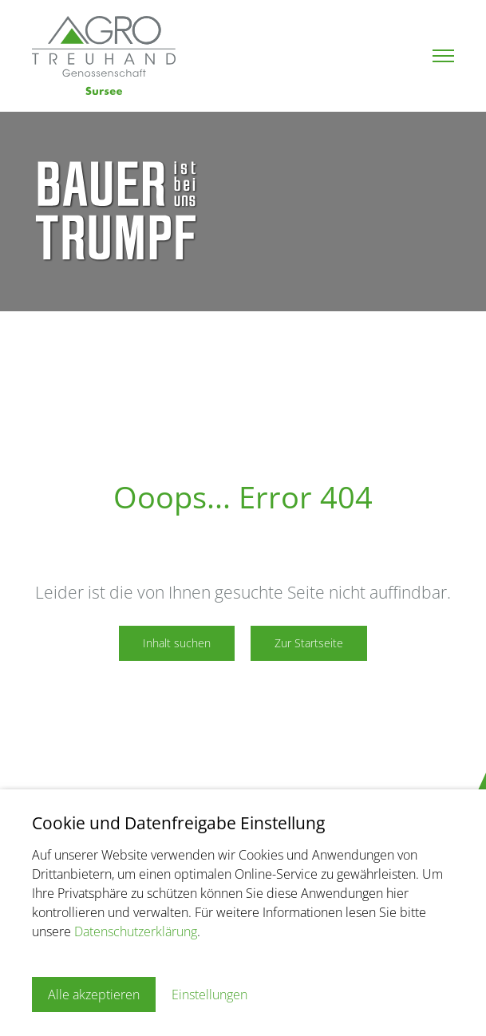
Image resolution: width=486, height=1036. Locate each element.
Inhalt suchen (177, 642)
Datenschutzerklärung (135, 931)
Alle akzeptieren (94, 994)
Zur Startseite (309, 642)
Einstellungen (209, 994)
